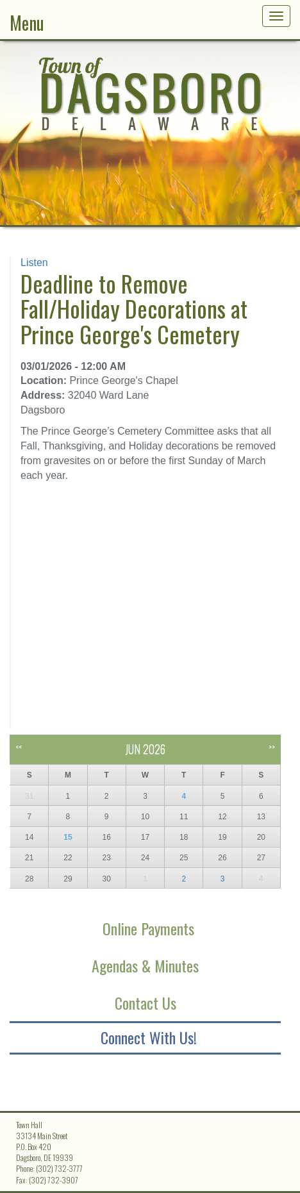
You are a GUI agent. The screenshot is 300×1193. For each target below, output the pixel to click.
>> (272, 746)
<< (18, 746)
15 (67, 837)
